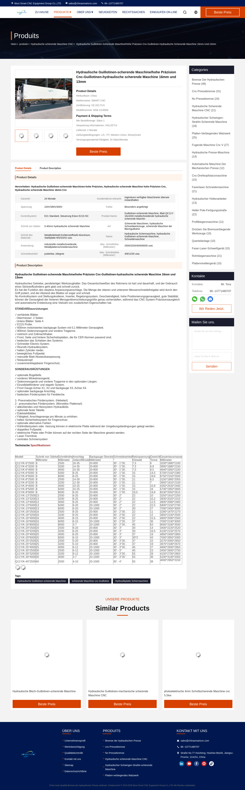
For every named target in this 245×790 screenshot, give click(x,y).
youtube (189, 763)
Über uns (85, 12)
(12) (209, 166)
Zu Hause (42, 12)
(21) (207, 108)
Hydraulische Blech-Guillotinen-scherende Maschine (44, 691)
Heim (14, 44)
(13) (209, 200)
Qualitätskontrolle (74, 753)
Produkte (63, 12)
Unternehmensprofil (75, 740)
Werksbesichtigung (75, 746)
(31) (206, 91)
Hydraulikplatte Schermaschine (131, 581)
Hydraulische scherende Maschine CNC (52, 44)
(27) (210, 145)
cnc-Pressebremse (115, 746)
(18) (209, 121)
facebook (196, 763)
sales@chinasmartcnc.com (81, 3)
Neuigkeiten (108, 12)
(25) (211, 135)
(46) (208, 81)
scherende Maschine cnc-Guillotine (90, 581)
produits (23, 44)
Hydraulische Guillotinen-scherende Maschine (41, 581)
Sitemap (69, 765)
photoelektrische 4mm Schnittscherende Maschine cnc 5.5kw (197, 693)
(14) (211, 154)
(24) (205, 98)
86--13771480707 (112, 3)
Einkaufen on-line (163, 12)
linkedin (181, 763)
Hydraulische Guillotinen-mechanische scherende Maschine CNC (118, 693)
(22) (209, 212)
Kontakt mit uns (73, 759)
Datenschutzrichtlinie (76, 771)
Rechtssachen (133, 12)
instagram (204, 763)
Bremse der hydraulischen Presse (123, 740)
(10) (209, 177)
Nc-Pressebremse (114, 753)
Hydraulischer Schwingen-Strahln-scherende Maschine (128, 767)
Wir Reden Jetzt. (211, 309)
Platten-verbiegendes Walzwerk (121, 775)
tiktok (211, 763)
